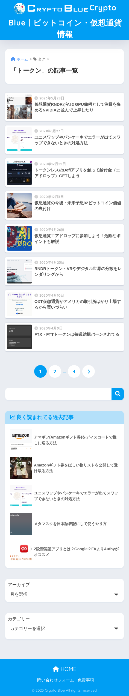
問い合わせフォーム (55, 680)
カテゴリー (19, 619)
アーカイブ (19, 584)
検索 (118, 394)
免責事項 (86, 680)
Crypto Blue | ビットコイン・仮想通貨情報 (65, 19)
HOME (64, 669)
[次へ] (88, 371)
